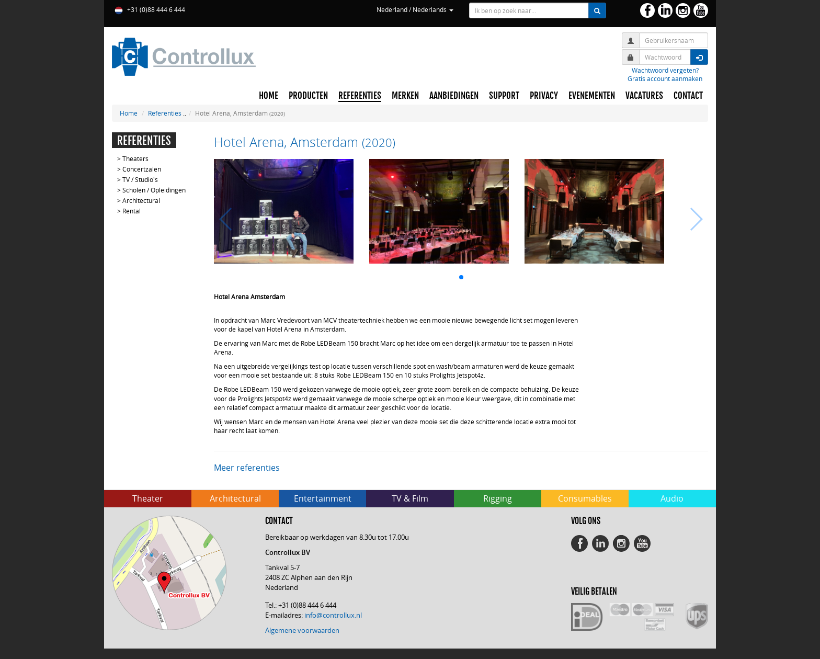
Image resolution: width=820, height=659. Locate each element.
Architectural (141, 200)
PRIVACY (544, 95)
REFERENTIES (359, 95)
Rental (131, 211)
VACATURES (644, 95)
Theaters (135, 158)
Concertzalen (141, 169)
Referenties (164, 113)
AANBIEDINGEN (454, 95)
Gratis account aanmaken (665, 78)
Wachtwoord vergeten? (665, 70)
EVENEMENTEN (591, 95)
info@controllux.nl (333, 615)
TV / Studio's (140, 179)
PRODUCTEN (308, 95)
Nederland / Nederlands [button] (415, 9)
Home (129, 113)
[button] (461, 277)
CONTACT (688, 95)
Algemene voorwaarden (302, 630)
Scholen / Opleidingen (154, 190)
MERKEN (405, 95)
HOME (268, 95)
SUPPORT (504, 95)
